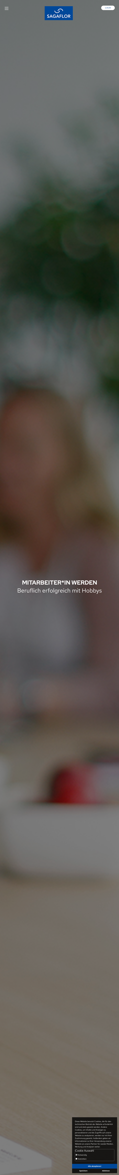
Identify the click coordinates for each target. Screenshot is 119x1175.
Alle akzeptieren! (94, 1166)
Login (108, 8)
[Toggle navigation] (6, 8)
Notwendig (81, 1155)
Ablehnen (106, 1171)
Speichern (83, 1171)
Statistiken (81, 1159)
